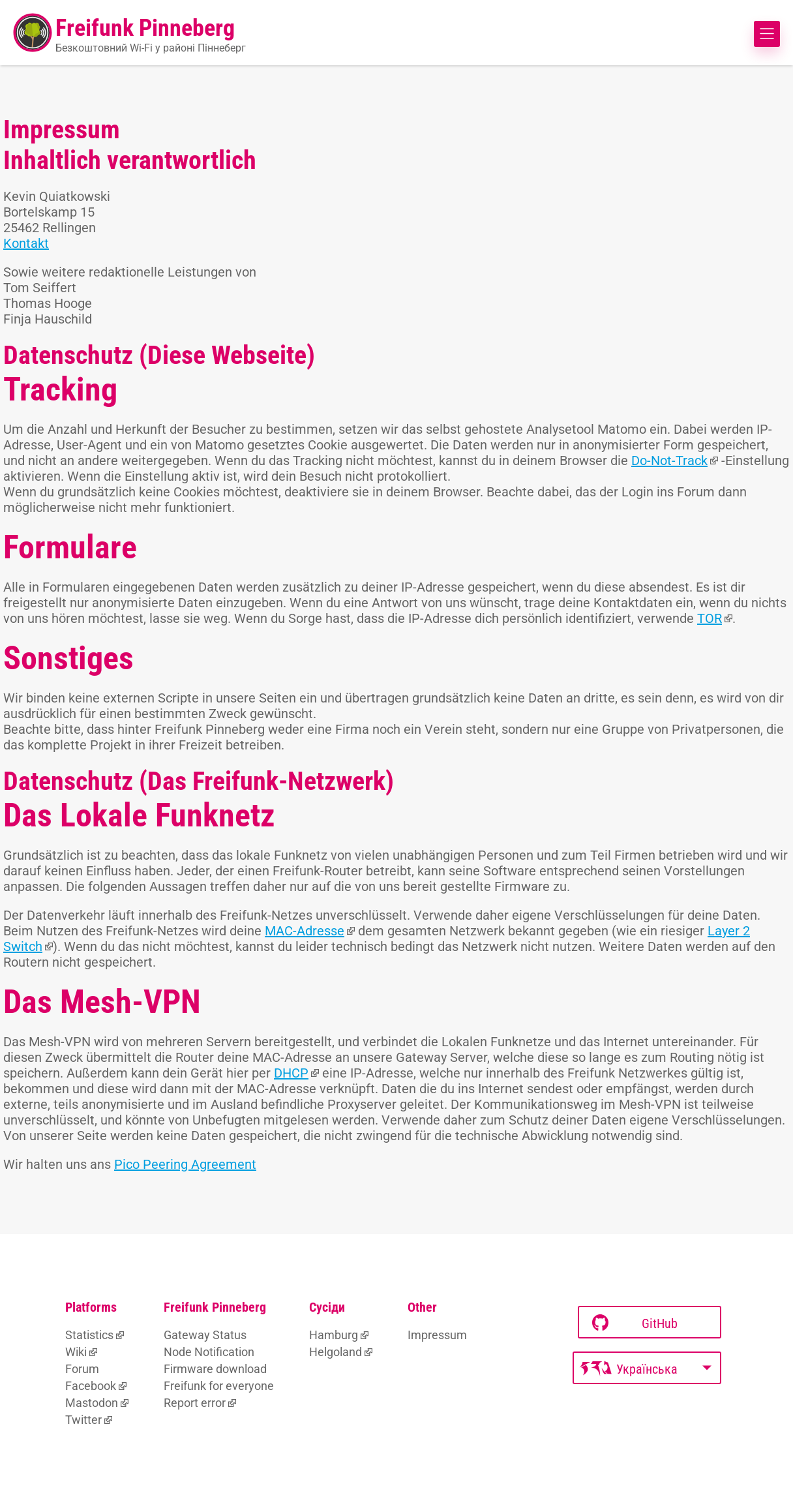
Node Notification (209, 1352)
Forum (82, 1369)
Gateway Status (205, 1335)
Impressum (437, 1335)
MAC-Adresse (304, 931)
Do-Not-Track (669, 460)
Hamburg (333, 1335)
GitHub (635, 1323)
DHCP (291, 1073)
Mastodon (91, 1403)
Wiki (76, 1352)
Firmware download (215, 1369)
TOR (709, 618)
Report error (195, 1403)
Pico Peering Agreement (185, 1164)
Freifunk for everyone (219, 1386)
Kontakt (26, 243)
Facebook (90, 1386)
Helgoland (335, 1352)
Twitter (83, 1420)
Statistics (89, 1335)
